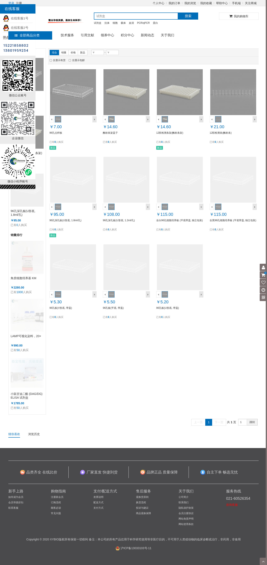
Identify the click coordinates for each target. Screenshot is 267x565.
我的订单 (174, 3)
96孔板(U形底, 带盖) (167, 307)
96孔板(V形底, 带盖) (60, 307)
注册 (19, 3)
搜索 (188, 16)
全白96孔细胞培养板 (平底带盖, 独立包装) (179, 220)
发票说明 (98, 497)
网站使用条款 (186, 524)
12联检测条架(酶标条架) (169, 132)
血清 (131, 22)
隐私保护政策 (186, 507)
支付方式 (98, 507)
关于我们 (167, 35)
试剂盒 (97, 22)
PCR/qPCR (143, 22)
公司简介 (184, 497)
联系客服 (13, 507)
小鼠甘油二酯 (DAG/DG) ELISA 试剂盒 (26, 395)
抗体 (107, 22)
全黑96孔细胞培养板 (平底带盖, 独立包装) (233, 220)
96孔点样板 (55, 132)
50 (18, 350)
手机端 (236, 3)
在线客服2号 (15, 27)
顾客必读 (56, 507)
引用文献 (87, 35)
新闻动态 (147, 35)
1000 (19, 292)
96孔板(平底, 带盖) (113, 307)
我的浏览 (190, 3)
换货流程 (141, 502)
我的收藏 (206, 3)
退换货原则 (142, 497)
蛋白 (155, 22)
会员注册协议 (186, 513)
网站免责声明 (186, 518)
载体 (123, 22)
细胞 (115, 22)
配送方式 (98, 502)
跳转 (252, 422)
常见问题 (56, 513)
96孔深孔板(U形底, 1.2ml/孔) (119, 220)
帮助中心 (222, 3)
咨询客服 (232, 504)
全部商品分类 (27, 35)
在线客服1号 (15, 18)
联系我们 (184, 502)
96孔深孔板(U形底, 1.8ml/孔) (23, 212)
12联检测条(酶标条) (221, 132)
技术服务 (67, 35)
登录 (11, 3)
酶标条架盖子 (110, 132)
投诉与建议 (142, 507)
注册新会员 (57, 497)
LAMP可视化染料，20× (26, 336)
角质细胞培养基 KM (23, 278)
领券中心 (107, 35)
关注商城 (251, 3)
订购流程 (56, 502)
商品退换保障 (143, 513)
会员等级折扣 (15, 502)
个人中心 (158, 3)
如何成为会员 (15, 497)
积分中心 (127, 35)
